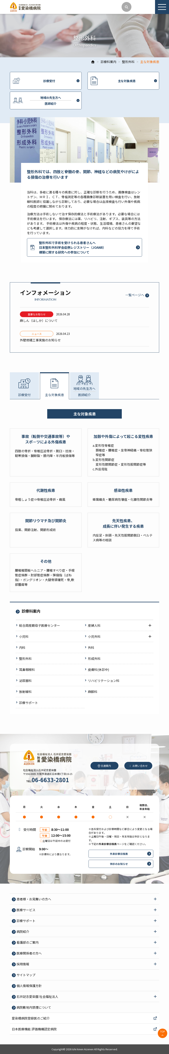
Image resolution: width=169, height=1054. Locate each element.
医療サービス (25, 909)
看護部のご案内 (27, 942)
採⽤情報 (22, 964)
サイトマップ (25, 974)
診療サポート (25, 920)
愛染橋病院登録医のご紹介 (84, 1018)
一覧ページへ (134, 295)
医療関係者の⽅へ (29, 953)
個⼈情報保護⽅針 (29, 985)
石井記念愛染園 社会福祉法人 (37, 996)
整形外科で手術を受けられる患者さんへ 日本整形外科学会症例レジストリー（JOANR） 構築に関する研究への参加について (67, 247)
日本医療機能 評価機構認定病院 (84, 1029)
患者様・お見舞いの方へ (33, 899)
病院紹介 (22, 931)
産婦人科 (94, 625)
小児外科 (94, 636)
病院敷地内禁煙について (33, 1007)
